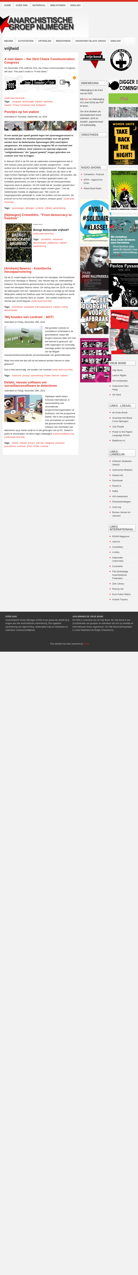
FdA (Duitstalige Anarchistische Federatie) (120, 575)
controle (39, 208)
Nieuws (8, 41)
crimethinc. (46, 239)
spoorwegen (18, 208)
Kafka (115, 491)
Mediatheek (63, 41)
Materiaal (39, 5)
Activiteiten (25, 41)
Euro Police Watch (121, 594)
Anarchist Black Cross (90, 41)
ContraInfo (117, 566)
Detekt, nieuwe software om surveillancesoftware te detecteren (30, 384)
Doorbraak (117, 480)
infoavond (57, 239)
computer (16, 101)
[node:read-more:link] (14, 98)
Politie (47, 375)
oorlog (64, 307)
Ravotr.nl (116, 486)
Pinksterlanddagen (121, 501)
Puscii (86, 644)
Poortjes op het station (21, 112)
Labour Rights (119, 375)
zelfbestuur (52, 242)
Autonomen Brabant (122, 470)
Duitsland (40, 105)
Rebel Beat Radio (92, 188)
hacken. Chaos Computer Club (19, 105)
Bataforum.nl (118, 440)
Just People (118, 426)
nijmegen (29, 208)
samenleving (59, 208)
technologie (28, 101)
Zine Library (118, 583)
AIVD (29, 446)
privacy (26, 375)
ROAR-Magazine (120, 536)
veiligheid (49, 443)
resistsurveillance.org (63, 433)
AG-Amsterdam (120, 380)
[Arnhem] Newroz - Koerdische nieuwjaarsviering (27, 270)
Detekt (15, 443)
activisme (16, 375)
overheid (21, 446)
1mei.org (116, 507)
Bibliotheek (58, 5)
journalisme (10, 446)
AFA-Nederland (120, 496)
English (75, 5)
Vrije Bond (117, 370)
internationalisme (43, 307)
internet (55, 375)
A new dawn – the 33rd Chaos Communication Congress (39, 60)
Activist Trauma (120, 599)
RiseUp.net (117, 589)
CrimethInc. (118, 547)
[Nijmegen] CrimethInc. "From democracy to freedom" (38, 216)
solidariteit (29, 307)
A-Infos (115, 552)
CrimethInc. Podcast (94, 174)
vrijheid (38, 101)
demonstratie (39, 242)
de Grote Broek (119, 412)
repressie (47, 101)
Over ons (22, 5)
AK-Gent (116, 394)
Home (7, 5)
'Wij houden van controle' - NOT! (29, 317)
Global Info (117, 475)
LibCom (116, 541)
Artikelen (44, 41)
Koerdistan (17, 307)
